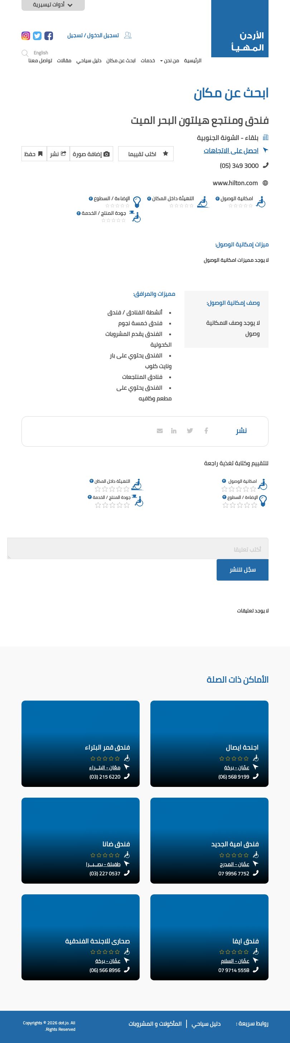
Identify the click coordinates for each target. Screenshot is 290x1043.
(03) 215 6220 (105, 777)
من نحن (169, 60)
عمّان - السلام (235, 961)
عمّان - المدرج (234, 864)
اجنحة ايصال (242, 747)
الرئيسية (193, 60)
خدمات (148, 60)
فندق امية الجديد (234, 844)
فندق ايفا (245, 941)
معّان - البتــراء (104, 767)
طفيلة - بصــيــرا (103, 864)
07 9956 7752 (233, 873)
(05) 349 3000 (239, 166)
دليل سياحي (88, 60)
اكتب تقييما (148, 152)
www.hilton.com (235, 183)
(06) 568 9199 (233, 777)
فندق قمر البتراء (107, 747)
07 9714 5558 (233, 970)
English (41, 52)
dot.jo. (63, 1023)
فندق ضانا (116, 844)
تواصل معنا (40, 60)
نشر (58, 152)
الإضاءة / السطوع (242, 497)
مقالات (64, 60)
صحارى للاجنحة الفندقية (97, 941)
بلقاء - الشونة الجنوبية (227, 138)
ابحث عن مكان (121, 60)
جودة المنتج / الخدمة (111, 497)
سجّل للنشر (242, 569)
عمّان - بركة (236, 767)
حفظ (34, 152)
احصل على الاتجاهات (236, 151)
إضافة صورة (91, 152)
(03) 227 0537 (105, 873)
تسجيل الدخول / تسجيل (99, 35)
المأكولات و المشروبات (155, 1024)
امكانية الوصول (242, 481)
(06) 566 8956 (105, 970)
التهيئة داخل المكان (112, 481)
